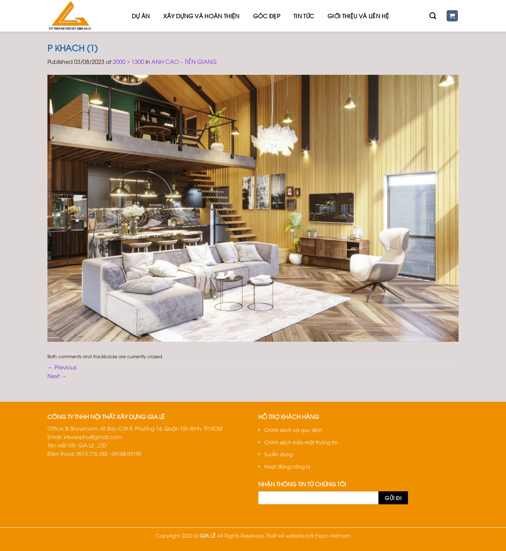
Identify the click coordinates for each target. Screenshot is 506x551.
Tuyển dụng (278, 454)
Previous (61, 367)
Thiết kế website (285, 535)
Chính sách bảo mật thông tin (301, 442)
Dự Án (141, 16)
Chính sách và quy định (293, 429)
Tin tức (303, 16)
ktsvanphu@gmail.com (93, 436)
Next (57, 376)
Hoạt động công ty (287, 466)
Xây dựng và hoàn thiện (201, 16)
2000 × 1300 (128, 61)
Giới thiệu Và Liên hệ (358, 16)
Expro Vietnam (333, 535)
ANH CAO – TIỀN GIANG (184, 61)
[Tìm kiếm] (433, 15)
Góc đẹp (266, 16)
